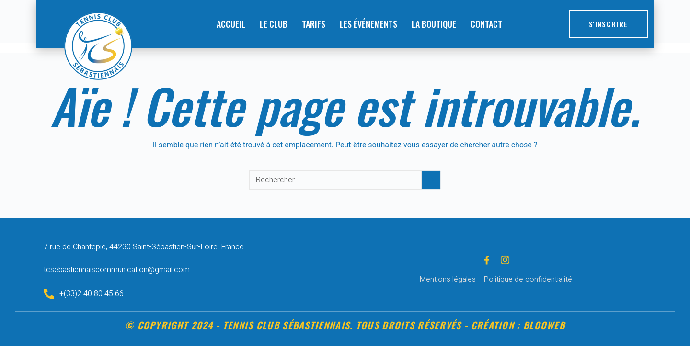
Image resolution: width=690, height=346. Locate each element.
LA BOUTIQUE (434, 24)
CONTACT (486, 24)
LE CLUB (274, 24)
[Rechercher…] (335, 180)
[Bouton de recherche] (431, 180)
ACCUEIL (231, 24)
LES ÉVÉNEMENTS (368, 24)
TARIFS (313, 24)
